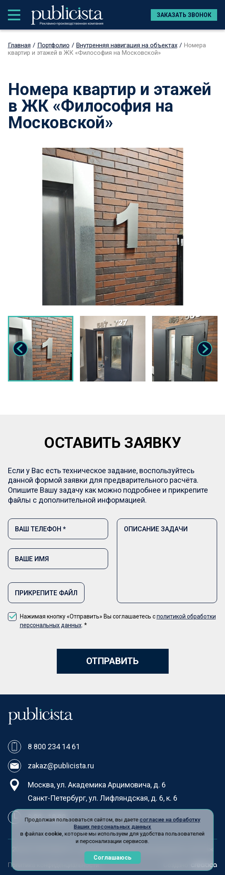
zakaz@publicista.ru (61, 766)
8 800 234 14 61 (54, 747)
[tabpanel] (40, 348)
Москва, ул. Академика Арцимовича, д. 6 (97, 785)
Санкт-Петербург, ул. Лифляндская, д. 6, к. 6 (102, 798)
